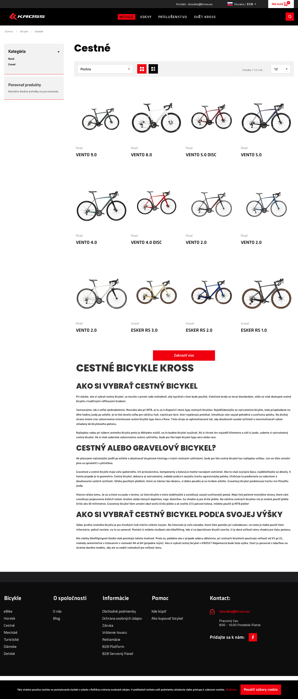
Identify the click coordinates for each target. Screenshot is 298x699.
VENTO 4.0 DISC (146, 242)
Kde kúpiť (158, 611)
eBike (8, 611)
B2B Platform (113, 646)
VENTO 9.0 (86, 155)
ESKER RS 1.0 (254, 330)
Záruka (107, 625)
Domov (9, 31)
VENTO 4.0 (86, 242)
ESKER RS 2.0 (199, 330)
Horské (9, 618)
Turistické (11, 639)
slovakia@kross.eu (200, 4)
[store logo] (27, 16)
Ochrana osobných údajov (122, 618)
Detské (9, 653)
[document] (149, 689)
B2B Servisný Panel (117, 653)
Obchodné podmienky (119, 611)
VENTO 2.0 (196, 242)
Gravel (135, 323)
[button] (241, 4)
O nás (57, 611)
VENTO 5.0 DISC (201, 155)
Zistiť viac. (232, 689)
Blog (56, 618)
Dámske (10, 646)
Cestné (9, 625)
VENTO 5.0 (251, 155)
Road (79, 148)
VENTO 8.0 (141, 155)
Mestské (10, 632)
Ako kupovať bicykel (167, 618)
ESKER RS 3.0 (144, 330)
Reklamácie (111, 639)
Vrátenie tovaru (114, 632)
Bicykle (24, 31)
